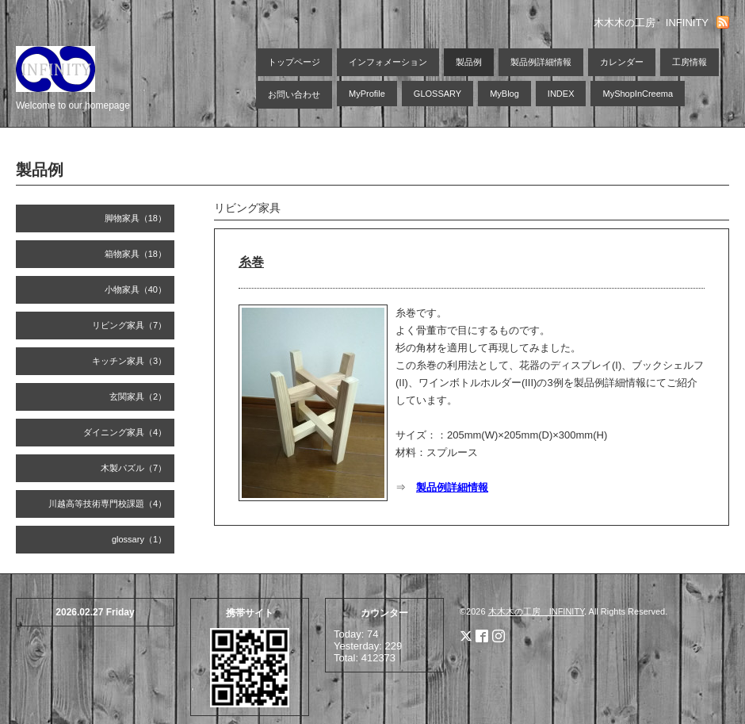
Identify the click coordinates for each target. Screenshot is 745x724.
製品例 (469, 62)
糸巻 (251, 262)
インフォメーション (388, 62)
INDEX (561, 93)
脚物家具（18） (135, 218)
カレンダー (622, 62)
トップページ (294, 62)
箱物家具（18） (135, 254)
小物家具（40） (135, 289)
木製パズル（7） (133, 468)
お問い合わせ (294, 94)
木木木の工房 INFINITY (536, 611)
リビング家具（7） (129, 325)
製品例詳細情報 (540, 62)
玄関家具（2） (137, 396)
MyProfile (367, 93)
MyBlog (504, 93)
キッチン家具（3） (129, 361)
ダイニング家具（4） (124, 432)
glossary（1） (139, 539)
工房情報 (689, 62)
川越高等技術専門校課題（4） (107, 503)
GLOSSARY (437, 93)
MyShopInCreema (637, 93)
